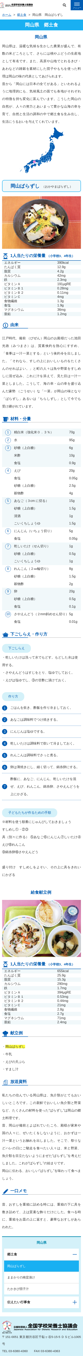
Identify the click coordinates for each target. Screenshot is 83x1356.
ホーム (6, 14)
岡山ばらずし (16, 1266)
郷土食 (21, 14)
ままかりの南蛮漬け (21, 1277)
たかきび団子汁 (18, 1289)
